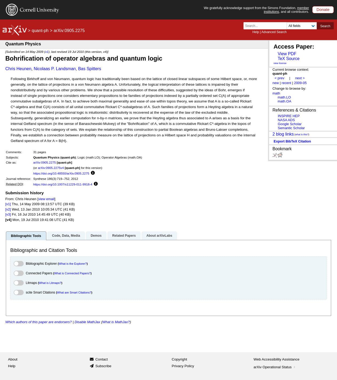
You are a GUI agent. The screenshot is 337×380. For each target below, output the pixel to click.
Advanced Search (274, 32)
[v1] (8, 204)
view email (46, 199)
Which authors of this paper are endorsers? (38, 322)
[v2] (8, 209)
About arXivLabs (159, 236)
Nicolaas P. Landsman (55, 68)
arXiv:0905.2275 (44, 162)
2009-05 (300, 83)
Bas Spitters (89, 68)
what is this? (301, 134)
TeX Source (288, 58)
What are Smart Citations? (74, 292)
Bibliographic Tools (26, 236)
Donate (323, 9)
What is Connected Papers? (72, 273)
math (276, 93)
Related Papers (124, 236)
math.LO (284, 97)
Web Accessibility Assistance (276, 359)
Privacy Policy (183, 366)
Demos (96, 236)
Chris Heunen (18, 68)
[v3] (8, 214)
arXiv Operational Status (275, 367)
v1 (46, 51)
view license (280, 63)
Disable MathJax (87, 322)
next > (300, 78)
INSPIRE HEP (289, 116)
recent (286, 83)
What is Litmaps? (50, 282)
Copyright (179, 359)
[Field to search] (302, 25)
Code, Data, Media (66, 236)
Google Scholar (290, 124)
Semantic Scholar (291, 128)
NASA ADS (286, 120)
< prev (279, 78)
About (12, 359)
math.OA (284, 101)
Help (255, 32)
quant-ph (40, 30)
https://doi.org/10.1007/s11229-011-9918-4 (62, 184)
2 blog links (283, 134)
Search (325, 26)
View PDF (287, 54)
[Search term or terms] (266, 25)
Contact (101, 359)
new (276, 83)
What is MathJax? (116, 322)
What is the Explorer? (73, 263)
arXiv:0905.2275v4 (51, 167)
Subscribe (103, 366)
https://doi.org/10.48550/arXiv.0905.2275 (61, 173)
